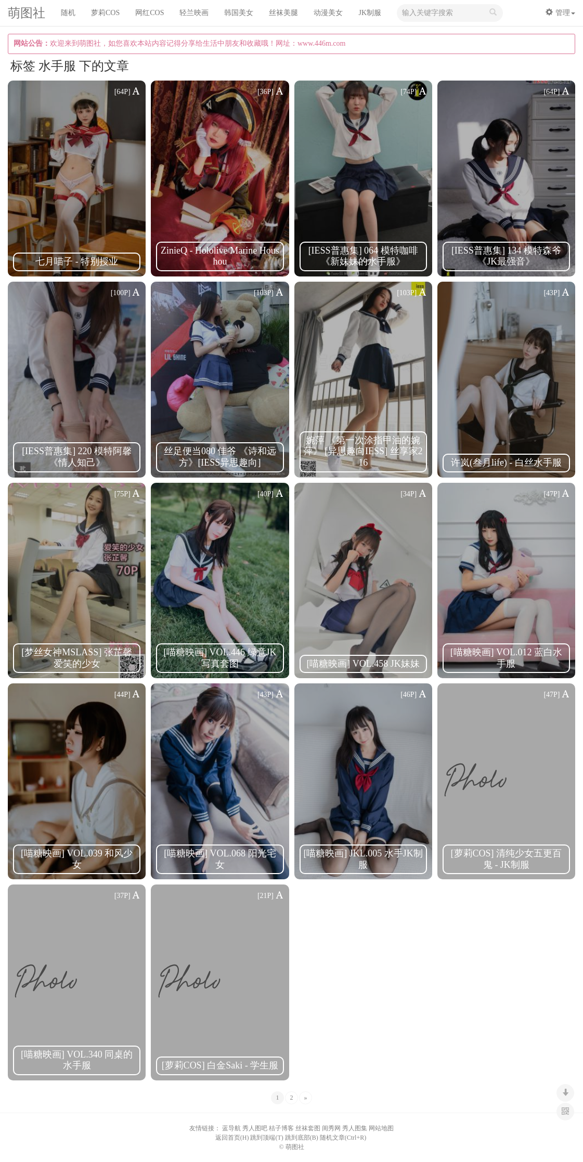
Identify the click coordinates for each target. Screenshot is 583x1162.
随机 (68, 13)
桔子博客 (281, 1128)
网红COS (149, 13)
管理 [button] (560, 12)
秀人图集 (354, 1128)
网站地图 (381, 1128)
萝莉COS (105, 13)
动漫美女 (328, 13)
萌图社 (26, 13)
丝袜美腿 (283, 13)
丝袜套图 (307, 1128)
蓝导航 (231, 1128)
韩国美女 (238, 13)
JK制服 (369, 13)
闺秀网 (331, 1128)
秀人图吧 (254, 1128)
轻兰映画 (194, 13)
